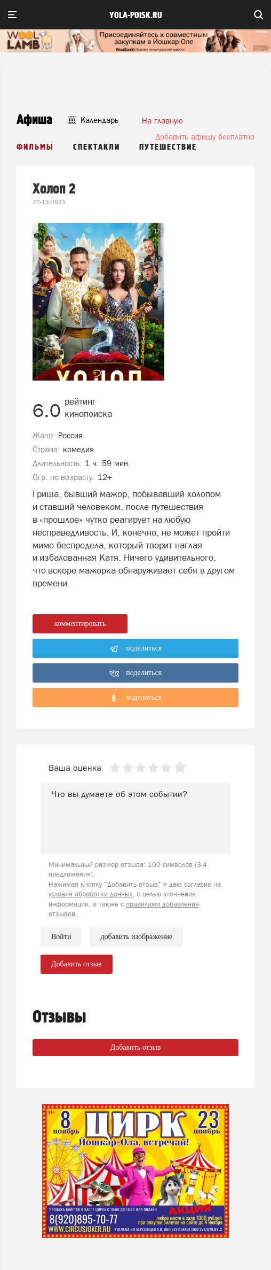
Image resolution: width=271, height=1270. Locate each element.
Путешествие (168, 147)
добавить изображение (136, 937)
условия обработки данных (91, 894)
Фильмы (35, 147)
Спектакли (96, 147)
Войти (61, 937)
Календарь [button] (93, 120)
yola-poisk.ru (135, 15)
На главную (162, 120)
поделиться (135, 649)
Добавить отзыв (135, 1047)
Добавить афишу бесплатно (204, 136)
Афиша (34, 120)
